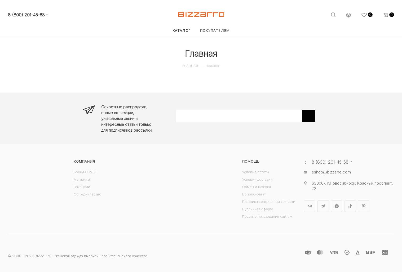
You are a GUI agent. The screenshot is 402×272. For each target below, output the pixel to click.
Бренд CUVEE (85, 172)
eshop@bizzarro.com (331, 172)
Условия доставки (257, 179)
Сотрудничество (87, 194)
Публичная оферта (257, 209)
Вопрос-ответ (254, 194)
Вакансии (82, 187)
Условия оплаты (255, 172)
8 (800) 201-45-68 (26, 14)
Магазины (82, 179)
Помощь (251, 161)
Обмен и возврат (256, 187)
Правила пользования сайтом (267, 216)
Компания (84, 161)
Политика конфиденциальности (268, 201)
